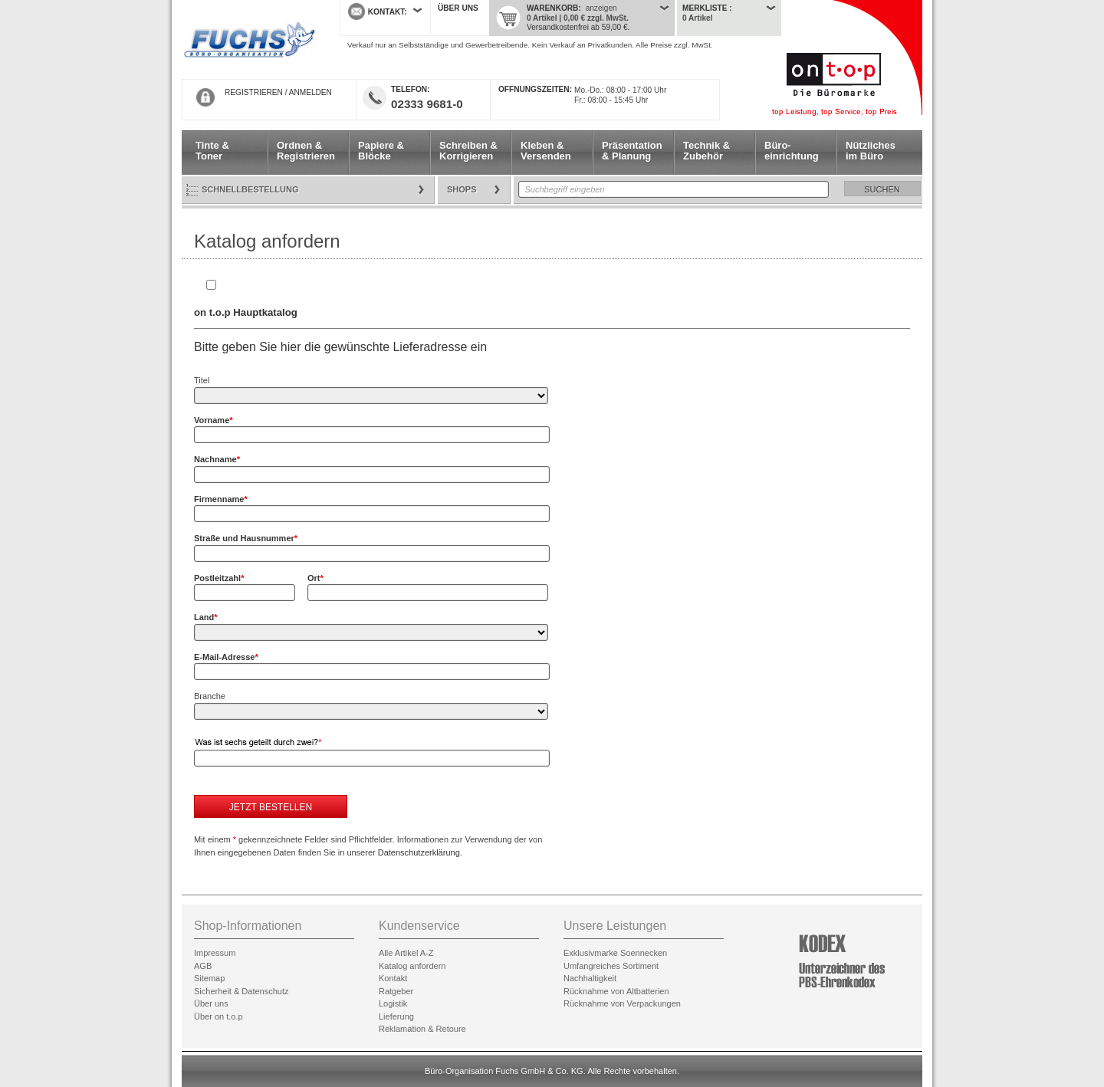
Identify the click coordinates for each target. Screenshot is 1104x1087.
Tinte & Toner (212, 151)
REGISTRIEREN (254, 92)
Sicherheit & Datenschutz (241, 991)
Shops (462, 189)
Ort (315, 578)
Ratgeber (396, 991)
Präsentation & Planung (632, 151)
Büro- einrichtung (791, 151)
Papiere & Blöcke (381, 151)
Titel (201, 380)
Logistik (393, 1003)
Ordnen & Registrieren (306, 151)
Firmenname (221, 499)
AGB (203, 965)
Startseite (249, 40)
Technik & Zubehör (706, 151)
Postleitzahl (219, 578)
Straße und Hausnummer (245, 538)
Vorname (213, 420)
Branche (209, 696)
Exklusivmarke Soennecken (615, 952)
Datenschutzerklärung (419, 852)
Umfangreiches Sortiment (611, 965)
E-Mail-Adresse (226, 657)
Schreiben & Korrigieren (468, 151)
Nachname (217, 459)
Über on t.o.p (218, 1016)
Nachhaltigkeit (590, 978)
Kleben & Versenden (546, 151)
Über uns (458, 8)
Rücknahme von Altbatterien (616, 991)
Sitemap (209, 978)
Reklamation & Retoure (422, 1028)
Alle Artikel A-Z (406, 952)
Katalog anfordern (412, 965)
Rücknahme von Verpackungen (622, 1003)
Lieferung (396, 1016)
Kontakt (393, 978)
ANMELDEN (310, 92)
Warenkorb (552, 8)
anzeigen (601, 8)
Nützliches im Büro (870, 151)
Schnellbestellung (250, 189)
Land (206, 617)
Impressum (214, 952)
